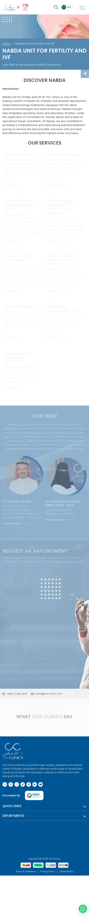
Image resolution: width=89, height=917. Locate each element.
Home (6, 43)
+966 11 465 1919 (17, 693)
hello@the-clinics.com (48, 693)
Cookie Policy (67, 871)
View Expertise (11, 523)
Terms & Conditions (26, 871)
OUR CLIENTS (47, 716)
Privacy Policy (47, 871)
